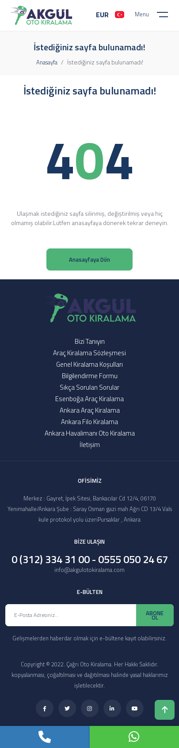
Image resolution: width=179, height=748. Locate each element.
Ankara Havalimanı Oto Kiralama (90, 433)
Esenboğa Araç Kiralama (89, 399)
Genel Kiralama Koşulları (89, 364)
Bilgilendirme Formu (90, 376)
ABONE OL (155, 615)
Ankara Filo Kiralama (89, 422)
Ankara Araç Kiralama (90, 410)
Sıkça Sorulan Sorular (89, 387)
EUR (102, 14)
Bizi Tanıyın (90, 341)
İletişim (90, 445)
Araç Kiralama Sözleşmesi (89, 353)
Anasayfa (46, 62)
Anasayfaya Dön (89, 259)
